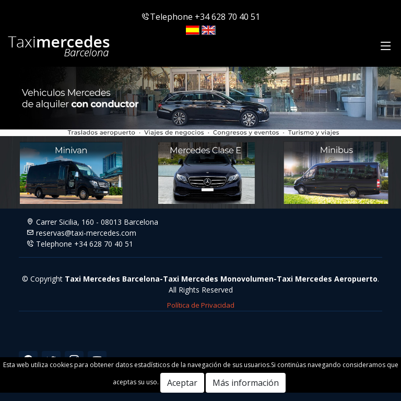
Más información (246, 382)
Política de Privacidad (200, 305)
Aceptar (182, 382)
